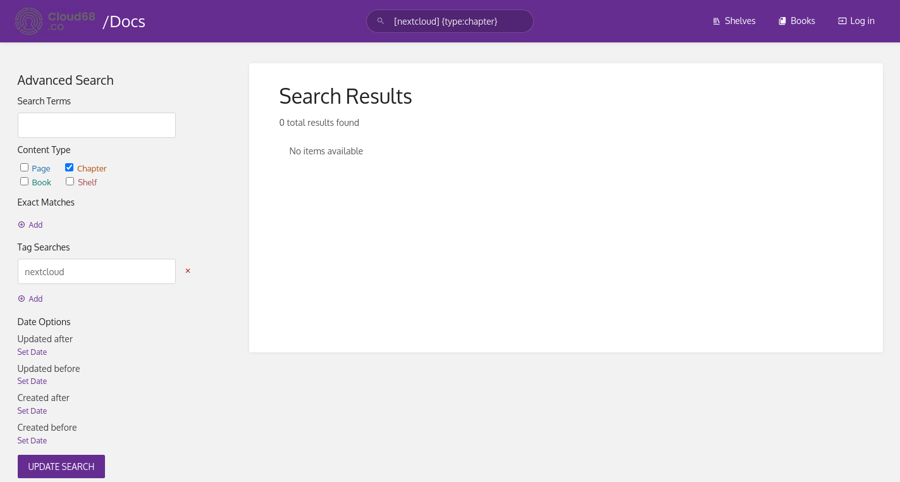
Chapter (86, 168)
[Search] (380, 21)
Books (796, 20)
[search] (450, 21)
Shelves (734, 20)
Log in (856, 20)
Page (36, 168)
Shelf (81, 181)
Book (37, 181)
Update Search (61, 466)
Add (30, 225)
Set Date (32, 352)
